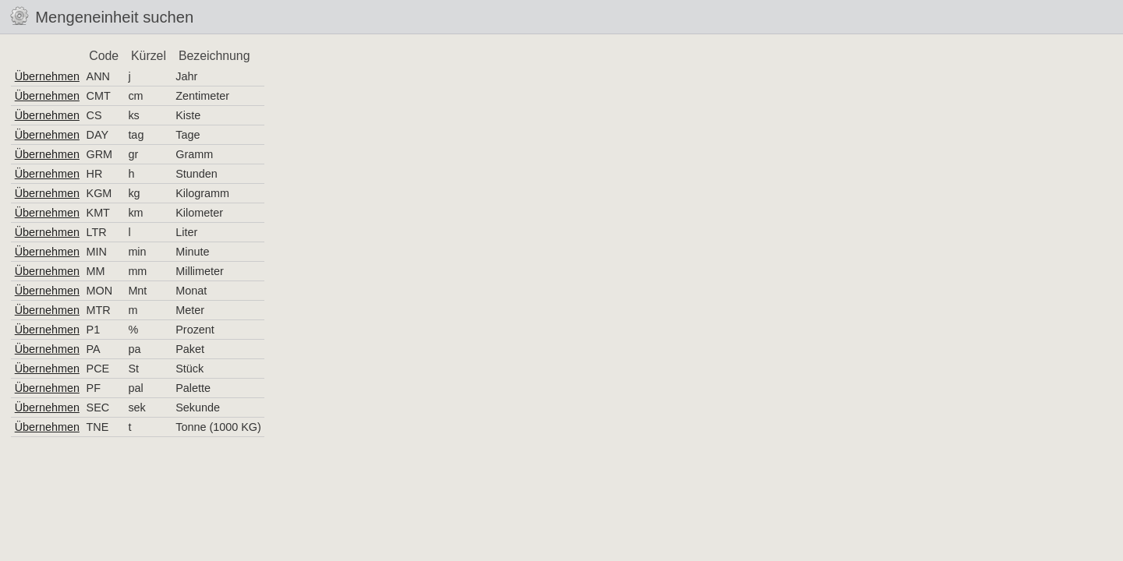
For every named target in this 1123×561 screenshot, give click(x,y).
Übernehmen (47, 76)
